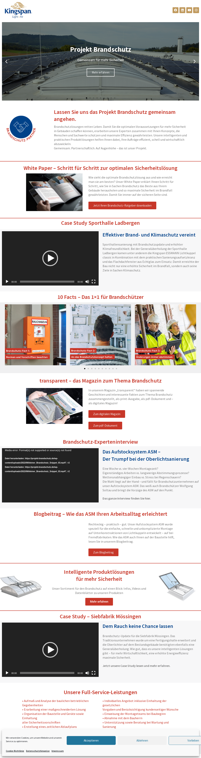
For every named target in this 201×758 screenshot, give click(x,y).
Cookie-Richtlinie (15, 750)
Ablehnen (142, 740)
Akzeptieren (91, 740)
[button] (6, 61)
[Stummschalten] (87, 282)
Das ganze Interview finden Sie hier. (127, 498)
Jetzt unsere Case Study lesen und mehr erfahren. (136, 666)
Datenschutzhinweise (38, 750)
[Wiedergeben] (7, 282)
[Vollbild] (93, 282)
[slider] (47, 282)
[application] (50, 258)
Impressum (58, 750)
